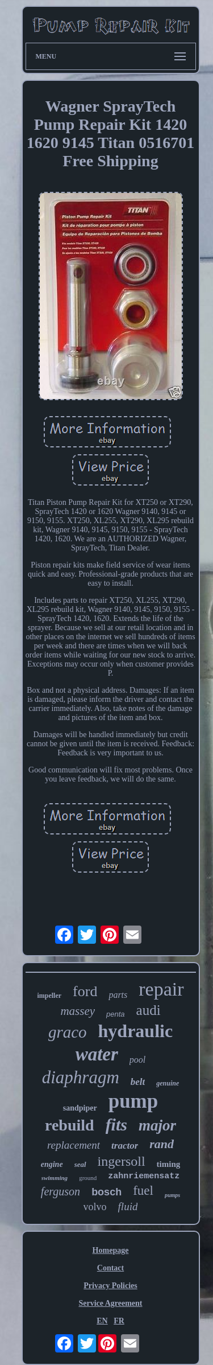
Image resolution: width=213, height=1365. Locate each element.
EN (102, 1321)
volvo (95, 1206)
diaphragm (80, 1077)
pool (137, 1059)
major (157, 1125)
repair (161, 989)
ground (88, 1177)
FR (119, 1321)
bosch (106, 1192)
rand (161, 1144)
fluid (128, 1206)
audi (148, 1010)
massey (77, 1011)
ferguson (60, 1191)
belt (138, 1081)
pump (133, 1101)
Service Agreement (110, 1303)
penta (115, 1014)
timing (169, 1164)
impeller (49, 996)
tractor (124, 1145)
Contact (110, 1268)
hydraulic (135, 1031)
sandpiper (80, 1108)
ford (85, 991)
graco (67, 1032)
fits (116, 1124)
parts (117, 995)
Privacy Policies (110, 1285)
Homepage (111, 1250)
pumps (172, 1195)
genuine (167, 1083)
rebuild (69, 1125)
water (97, 1054)
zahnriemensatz (143, 1176)
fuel (143, 1190)
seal (80, 1164)
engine (52, 1164)
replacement (73, 1145)
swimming (54, 1177)
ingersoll (121, 1161)
